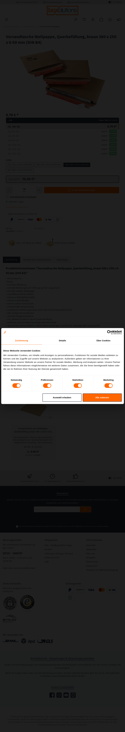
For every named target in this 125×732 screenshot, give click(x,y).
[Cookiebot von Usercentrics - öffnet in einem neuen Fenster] (109, 332)
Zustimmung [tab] (21, 340)
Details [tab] (62, 340)
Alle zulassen (102, 397)
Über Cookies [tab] (103, 340)
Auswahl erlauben (62, 397)
